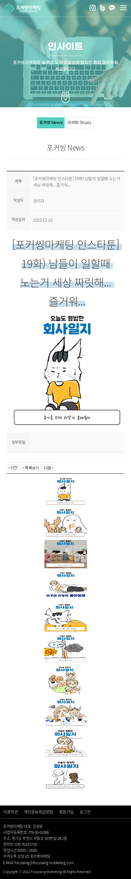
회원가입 (66, 812)
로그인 (85, 812)
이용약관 (10, 812)
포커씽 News (50, 122)
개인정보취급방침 (38, 812)
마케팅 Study (79, 122)
